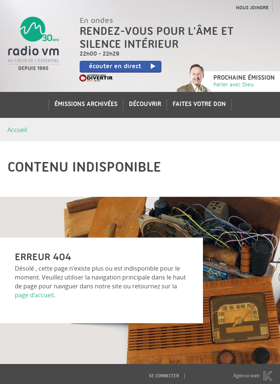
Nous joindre (252, 8)
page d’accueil (34, 295)
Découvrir (145, 105)
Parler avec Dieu (233, 84)
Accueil (17, 130)
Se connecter (164, 376)
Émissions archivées (85, 105)
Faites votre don (199, 105)
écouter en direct (122, 66)
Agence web (246, 376)
